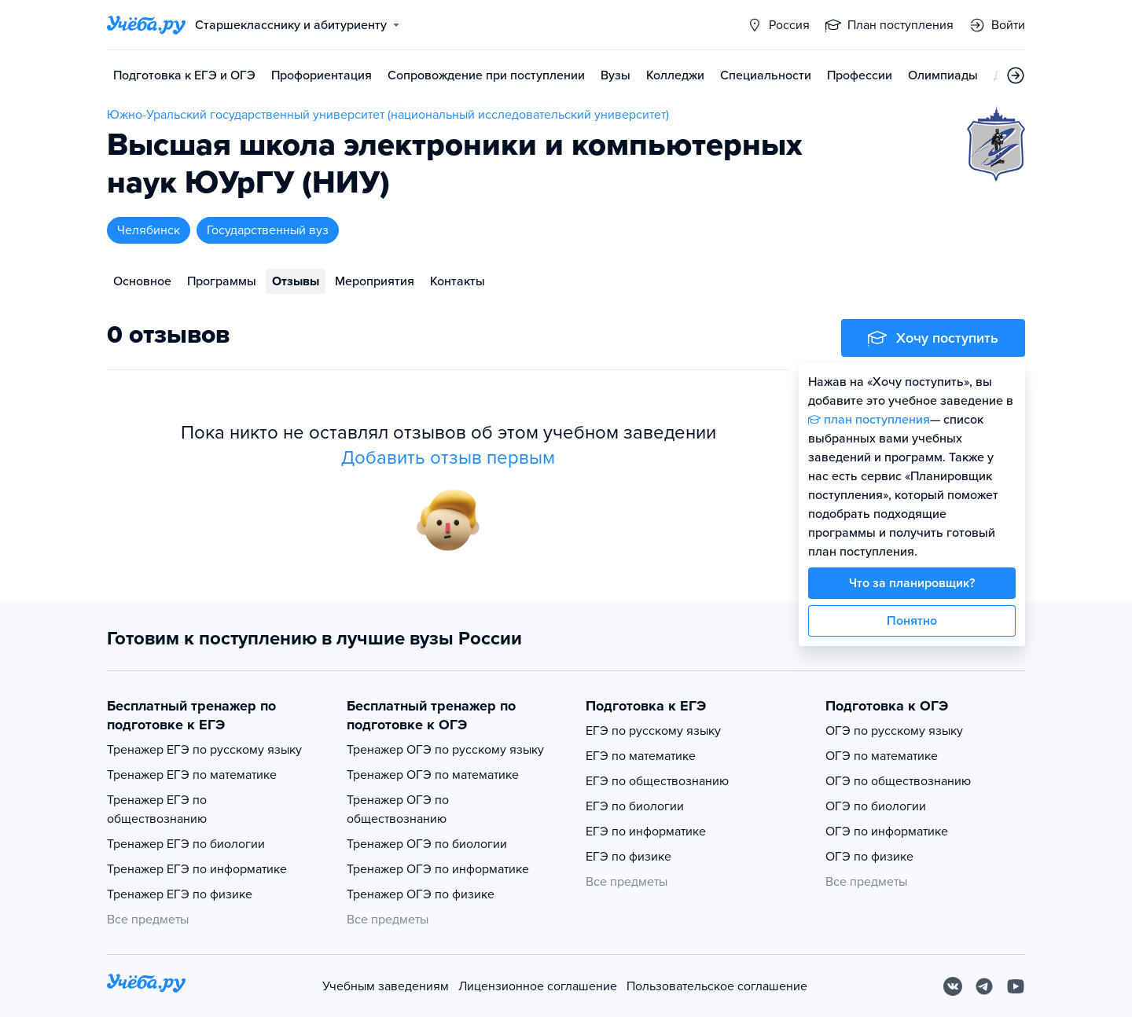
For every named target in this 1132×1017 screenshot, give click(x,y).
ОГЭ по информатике (886, 831)
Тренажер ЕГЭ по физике (179, 894)
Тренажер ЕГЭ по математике (192, 775)
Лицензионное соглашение (537, 986)
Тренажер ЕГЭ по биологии (186, 844)
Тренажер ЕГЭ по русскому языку (204, 750)
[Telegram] (984, 986)
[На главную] (146, 986)
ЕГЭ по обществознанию (657, 781)
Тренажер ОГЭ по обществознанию (398, 809)
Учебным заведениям (385, 986)
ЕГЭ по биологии (635, 806)
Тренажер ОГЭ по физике (420, 894)
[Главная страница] (146, 25)
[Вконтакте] (952, 986)
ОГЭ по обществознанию (898, 781)
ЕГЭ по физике (628, 857)
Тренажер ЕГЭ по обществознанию (157, 809)
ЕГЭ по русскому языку (653, 731)
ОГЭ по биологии (875, 806)
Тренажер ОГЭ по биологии (427, 844)
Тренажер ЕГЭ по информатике (197, 869)
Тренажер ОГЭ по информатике (438, 869)
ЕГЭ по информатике (646, 831)
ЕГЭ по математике (641, 756)
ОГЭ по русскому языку (894, 731)
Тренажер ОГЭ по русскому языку (445, 750)
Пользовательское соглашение (717, 986)
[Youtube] (1015, 986)
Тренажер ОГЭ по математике (433, 775)
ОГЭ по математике (881, 756)
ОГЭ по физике (869, 857)
